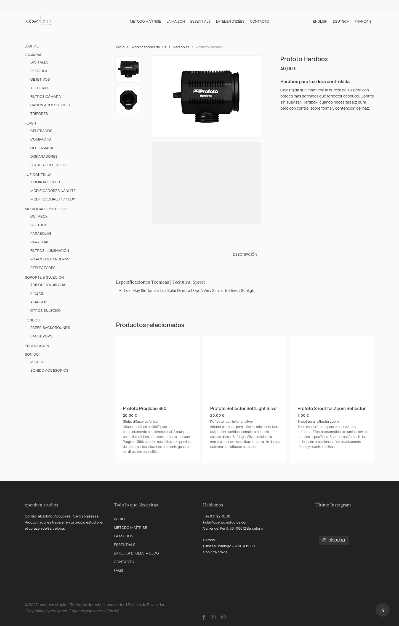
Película (38, 70)
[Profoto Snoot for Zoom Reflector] (332, 367)
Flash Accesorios (48, 164)
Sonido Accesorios (49, 370)
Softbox (38, 224)
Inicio (120, 46)
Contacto (124, 561)
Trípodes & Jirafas (48, 284)
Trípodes (39, 113)
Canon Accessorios (50, 104)
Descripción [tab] (245, 254)
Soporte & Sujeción (44, 277)
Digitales (39, 62)
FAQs (118, 570)
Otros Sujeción (46, 310)
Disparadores (44, 156)
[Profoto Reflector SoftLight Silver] (245, 367)
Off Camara (41, 147)
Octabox (39, 216)
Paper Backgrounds (50, 327)
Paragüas (40, 241)
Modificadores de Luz (46, 208)
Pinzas (36, 293)
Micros (37, 361)
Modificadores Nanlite (53, 190)
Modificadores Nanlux (52, 199)
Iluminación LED (46, 181)
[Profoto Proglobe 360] (158, 367)
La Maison (124, 535)
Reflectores (42, 267)
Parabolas (40, 233)
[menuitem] (320, 21)
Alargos (38, 301)
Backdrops (41, 336)
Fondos (32, 320)
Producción (37, 345)
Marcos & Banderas (50, 259)
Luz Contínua (38, 174)
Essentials (124, 544)
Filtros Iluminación (49, 250)
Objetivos (40, 79)
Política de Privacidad (146, 604)
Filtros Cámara (45, 96)
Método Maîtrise (130, 527)
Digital (32, 46)
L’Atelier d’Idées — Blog (136, 553)
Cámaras (33, 54)
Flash (30, 123)
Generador (41, 130)
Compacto (40, 139)
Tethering (40, 87)
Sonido (32, 354)
